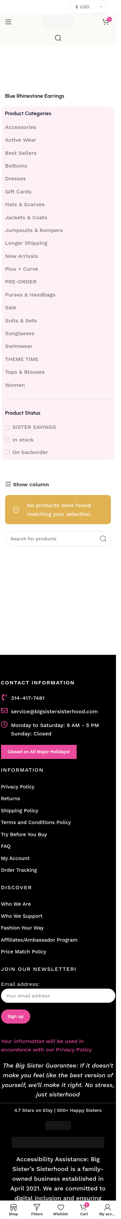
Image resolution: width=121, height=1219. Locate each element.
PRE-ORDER (21, 281)
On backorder (30, 452)
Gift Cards (18, 191)
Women (15, 385)
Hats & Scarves (24, 204)
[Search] (58, 38)
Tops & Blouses (25, 372)
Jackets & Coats (26, 217)
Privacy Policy (18, 787)
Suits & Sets (21, 320)
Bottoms (16, 166)
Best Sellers (21, 153)
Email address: (58, 992)
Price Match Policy (23, 952)
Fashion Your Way (22, 928)
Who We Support (22, 916)
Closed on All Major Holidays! (39, 751)
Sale (10, 307)
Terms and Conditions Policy (36, 822)
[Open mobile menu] (8, 22)
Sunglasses (19, 333)
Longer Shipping (26, 243)
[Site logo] (58, 21)
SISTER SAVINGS (34, 427)
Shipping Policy (19, 811)
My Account (15, 858)
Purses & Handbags (30, 294)
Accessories (20, 127)
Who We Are (16, 904)
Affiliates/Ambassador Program (39, 940)
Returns (10, 799)
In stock (23, 440)
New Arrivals (21, 256)
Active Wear (20, 140)
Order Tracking (19, 870)
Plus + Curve (21, 269)
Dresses (15, 178)
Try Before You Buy (24, 834)
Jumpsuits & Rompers (34, 230)
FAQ (6, 846)
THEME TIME (22, 359)
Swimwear (19, 346)
